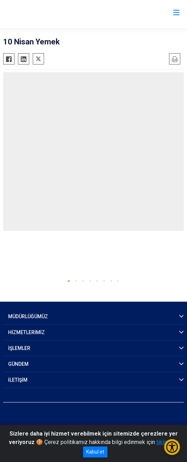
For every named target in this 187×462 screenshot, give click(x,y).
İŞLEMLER (19, 348)
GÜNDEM (18, 364)
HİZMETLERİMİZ (26, 332)
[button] (69, 281)
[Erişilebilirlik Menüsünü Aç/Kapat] (172, 447)
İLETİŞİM (17, 380)
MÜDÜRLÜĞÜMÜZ (28, 316)
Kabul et (95, 452)
